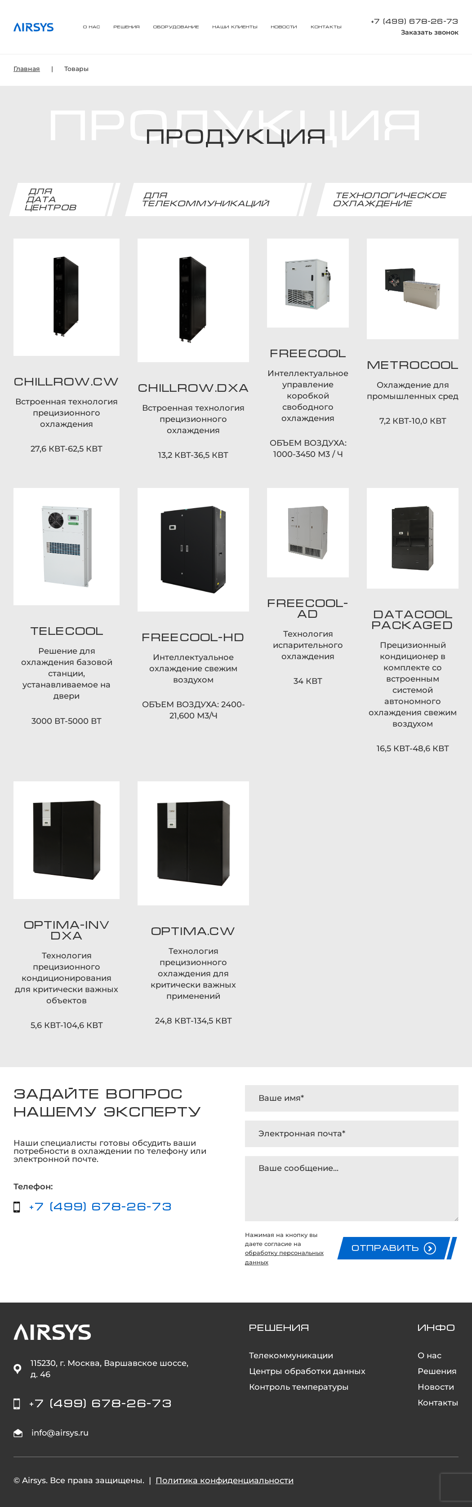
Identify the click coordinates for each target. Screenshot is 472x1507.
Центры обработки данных (307, 1371)
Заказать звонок (430, 32)
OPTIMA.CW (193, 931)
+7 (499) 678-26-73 (415, 21)
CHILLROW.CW (66, 382)
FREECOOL (308, 353)
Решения (127, 27)
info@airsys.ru (60, 1433)
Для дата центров (51, 199)
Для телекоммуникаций (206, 199)
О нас (91, 27)
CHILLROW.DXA (193, 388)
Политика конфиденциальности (225, 1480)
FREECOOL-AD (307, 609)
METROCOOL (413, 365)
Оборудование (176, 27)
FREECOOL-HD (193, 637)
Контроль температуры (299, 1387)
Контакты (326, 27)
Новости (284, 27)
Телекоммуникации (291, 1356)
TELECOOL (66, 631)
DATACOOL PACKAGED (413, 620)
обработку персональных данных (284, 1257)
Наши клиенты (235, 27)
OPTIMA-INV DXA (66, 930)
